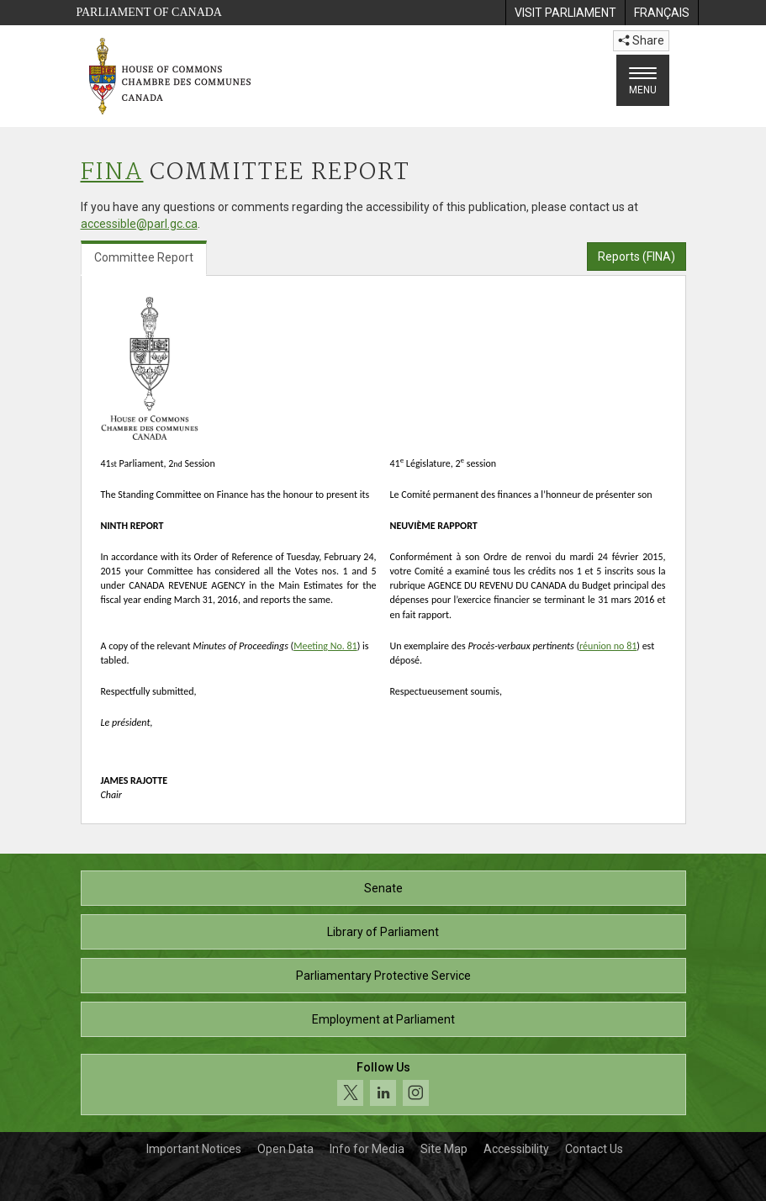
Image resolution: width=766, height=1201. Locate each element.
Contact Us (594, 1149)
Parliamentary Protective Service (383, 975)
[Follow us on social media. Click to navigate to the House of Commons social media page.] (383, 1084)
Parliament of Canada (149, 12)
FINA (112, 173)
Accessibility (516, 1149)
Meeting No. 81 (325, 646)
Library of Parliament (383, 932)
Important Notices (193, 1149)
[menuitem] (565, 12)
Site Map (444, 1149)
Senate (383, 888)
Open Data (285, 1149)
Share (641, 40)
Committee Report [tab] (143, 257)
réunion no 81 (608, 646)
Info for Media (367, 1149)
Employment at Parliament (383, 1019)
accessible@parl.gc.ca (139, 223)
